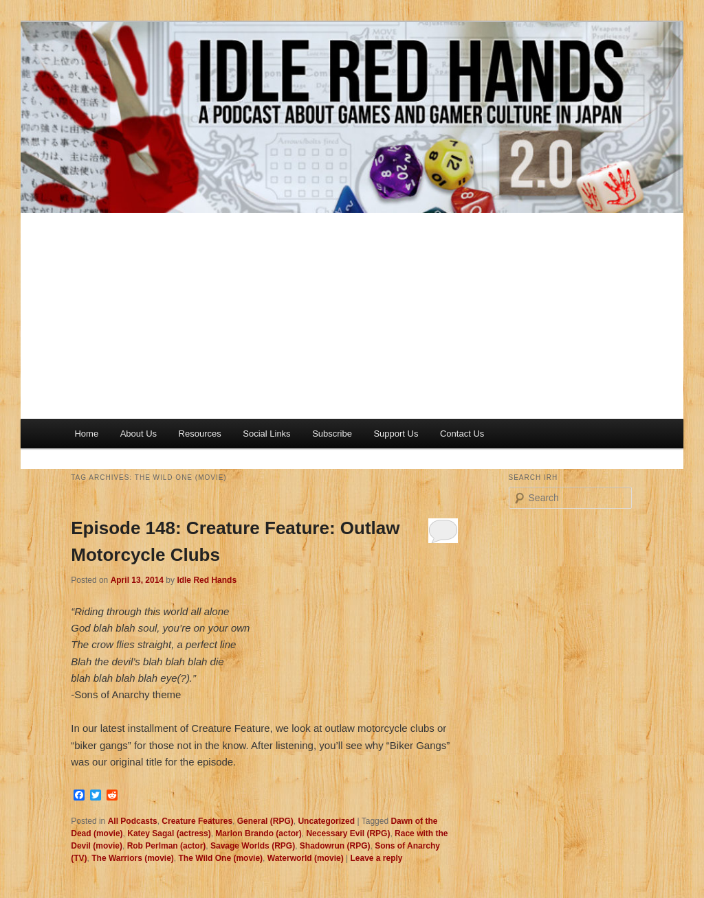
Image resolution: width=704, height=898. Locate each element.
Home (86, 433)
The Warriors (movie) (132, 858)
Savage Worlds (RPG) (252, 846)
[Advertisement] (352, 316)
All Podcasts (132, 821)
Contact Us (462, 433)
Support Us (395, 433)
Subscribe (332, 433)
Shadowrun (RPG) (335, 846)
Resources (200, 433)
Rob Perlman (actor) (166, 846)
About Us (138, 433)
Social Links (266, 433)
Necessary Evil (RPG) (348, 833)
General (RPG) (265, 821)
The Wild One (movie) (221, 858)
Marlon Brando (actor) (258, 833)
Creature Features (197, 821)
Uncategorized (326, 821)
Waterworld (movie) (305, 858)
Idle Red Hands (206, 580)
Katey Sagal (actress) (168, 833)
